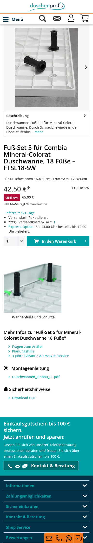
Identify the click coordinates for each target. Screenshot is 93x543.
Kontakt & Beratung (41, 466)
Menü (13, 18)
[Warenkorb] (85, 19)
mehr (38, 132)
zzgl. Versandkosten (33, 204)
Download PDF (23, 398)
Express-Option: (21, 226)
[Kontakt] (57, 19)
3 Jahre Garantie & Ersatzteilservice (40, 355)
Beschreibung (17, 115)
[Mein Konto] (71, 19)
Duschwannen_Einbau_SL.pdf (36, 376)
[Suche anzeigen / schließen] (42, 19)
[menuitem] (13, 19)
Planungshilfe (23, 351)
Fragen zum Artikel (27, 346)
